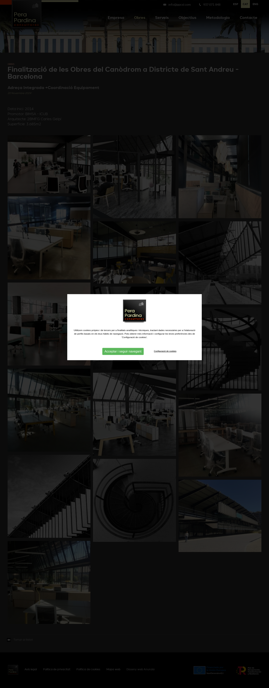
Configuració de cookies (165, 339)
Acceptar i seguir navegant (122, 339)
